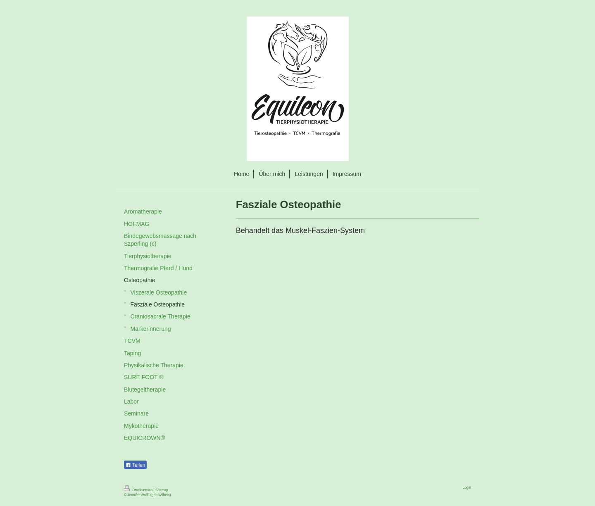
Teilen (135, 465)
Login (467, 487)
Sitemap (161, 490)
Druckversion (139, 490)
